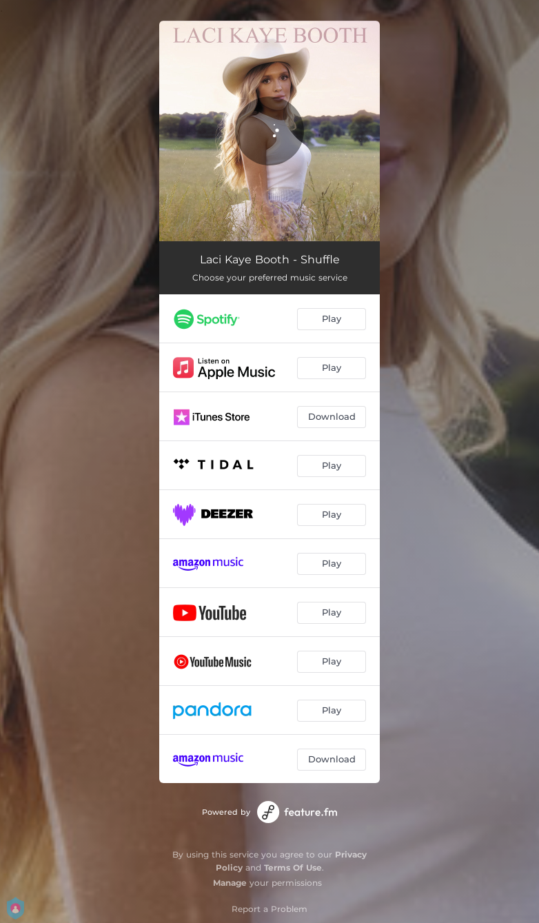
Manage (230, 883)
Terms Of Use (293, 867)
